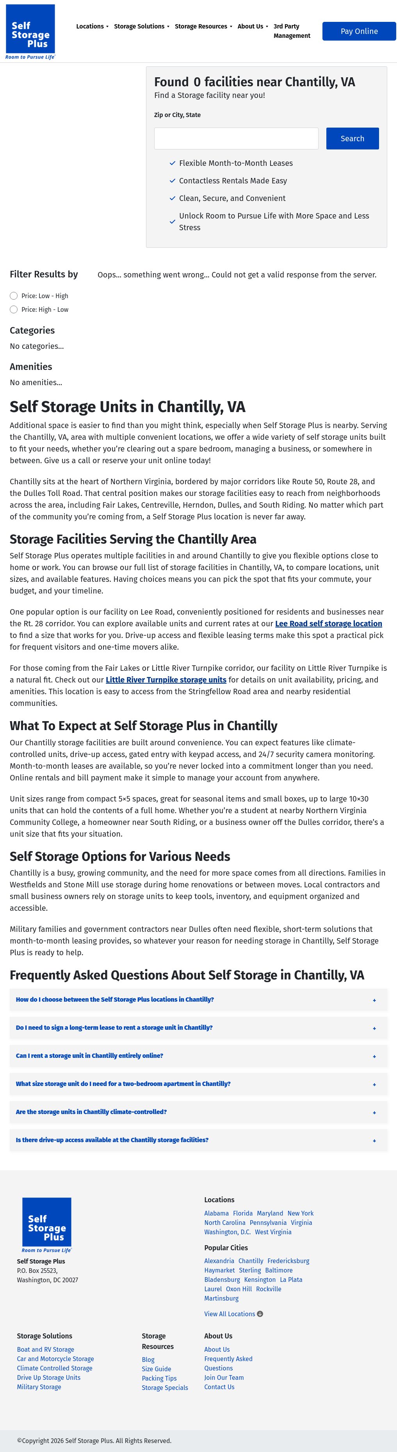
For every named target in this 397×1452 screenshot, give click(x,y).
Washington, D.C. (228, 1232)
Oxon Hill (239, 1289)
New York (300, 1213)
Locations (93, 26)
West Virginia (273, 1232)
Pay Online (355, 31)
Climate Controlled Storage (55, 1368)
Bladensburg (222, 1279)
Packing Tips (159, 1378)
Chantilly (251, 1261)
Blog (148, 1359)
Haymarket (220, 1270)
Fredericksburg (288, 1261)
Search (353, 138)
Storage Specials (165, 1388)
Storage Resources (204, 26)
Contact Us (219, 1387)
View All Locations (234, 1314)
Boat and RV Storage (46, 1349)
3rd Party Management (295, 31)
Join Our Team (224, 1377)
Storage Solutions (142, 26)
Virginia (301, 1222)
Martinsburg (222, 1298)
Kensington (260, 1279)
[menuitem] (96, 31)
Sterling (250, 1270)
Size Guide (156, 1369)
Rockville (268, 1289)
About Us (254, 26)
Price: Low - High (44, 296)
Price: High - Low (44, 309)
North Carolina (225, 1222)
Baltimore (279, 1270)
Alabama (217, 1213)
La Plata (291, 1279)
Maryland (270, 1213)
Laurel (213, 1289)
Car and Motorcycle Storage (55, 1359)
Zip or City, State (177, 115)
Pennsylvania (268, 1222)
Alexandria (220, 1261)
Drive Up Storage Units (49, 1377)
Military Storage (39, 1387)
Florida (243, 1213)
